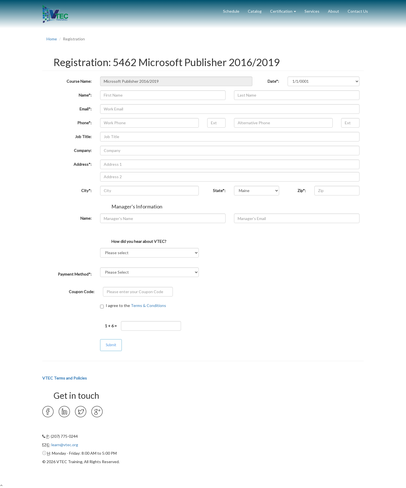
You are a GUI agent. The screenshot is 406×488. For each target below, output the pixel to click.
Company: (83, 150)
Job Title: (83, 136)
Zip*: (301, 190)
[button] (283, 9)
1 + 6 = (111, 325)
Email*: (86, 108)
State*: (219, 190)
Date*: (273, 81)
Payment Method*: (75, 274)
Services (311, 11)
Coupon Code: (81, 291)
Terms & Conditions (148, 305)
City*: (86, 190)
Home (52, 38)
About (333, 11)
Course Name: (79, 81)
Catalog (255, 11)
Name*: (85, 95)
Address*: (83, 164)
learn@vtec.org (64, 444)
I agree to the (133, 305)
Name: (86, 218)
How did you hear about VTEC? (138, 241)
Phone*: (84, 122)
